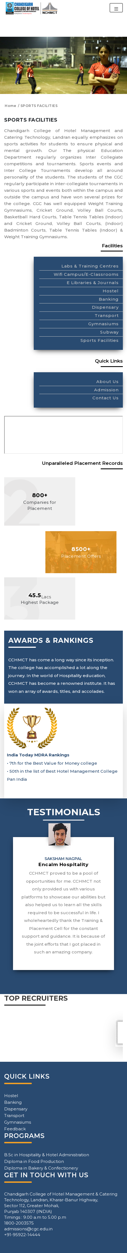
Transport (107, 315)
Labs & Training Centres (90, 266)
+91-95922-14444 (22, 1234)
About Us (107, 381)
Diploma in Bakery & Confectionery (41, 1168)
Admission (106, 389)
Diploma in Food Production (34, 1161)
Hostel (111, 290)
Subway (109, 332)
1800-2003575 (19, 1223)
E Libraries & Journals (93, 282)
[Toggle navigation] (116, 7)
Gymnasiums (103, 323)
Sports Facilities (100, 340)
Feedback (15, 1128)
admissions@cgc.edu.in (28, 1228)
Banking (109, 299)
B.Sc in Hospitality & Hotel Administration (46, 1154)
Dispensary (105, 307)
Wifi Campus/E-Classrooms (86, 274)
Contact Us (105, 397)
